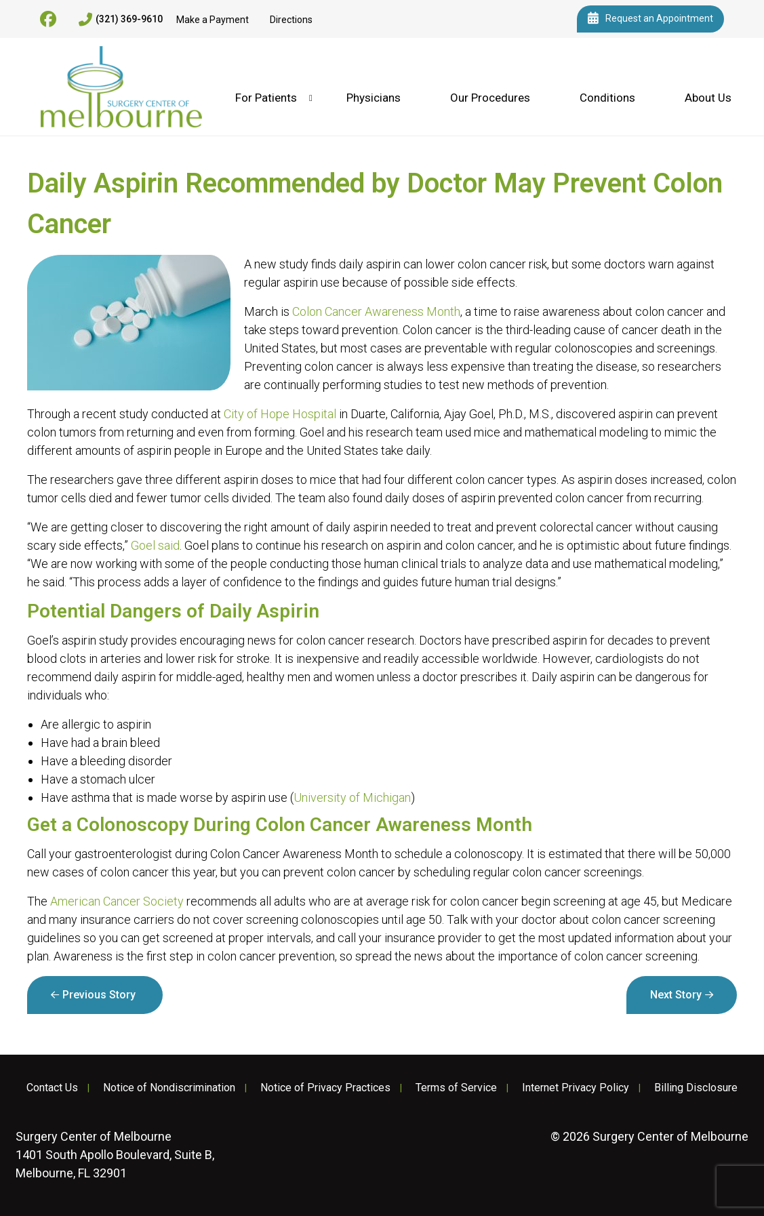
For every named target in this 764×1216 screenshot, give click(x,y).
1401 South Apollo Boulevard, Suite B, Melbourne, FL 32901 (115, 1154)
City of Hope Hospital (280, 414)
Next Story (676, 994)
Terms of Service (456, 1087)
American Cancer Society (117, 901)
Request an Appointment (650, 19)
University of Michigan (352, 797)
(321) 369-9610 (121, 19)
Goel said (155, 545)
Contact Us (52, 1087)
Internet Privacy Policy (575, 1087)
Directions (291, 19)
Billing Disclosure (696, 1087)
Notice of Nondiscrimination (169, 1087)
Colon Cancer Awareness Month (376, 311)
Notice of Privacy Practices (325, 1087)
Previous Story (99, 994)
